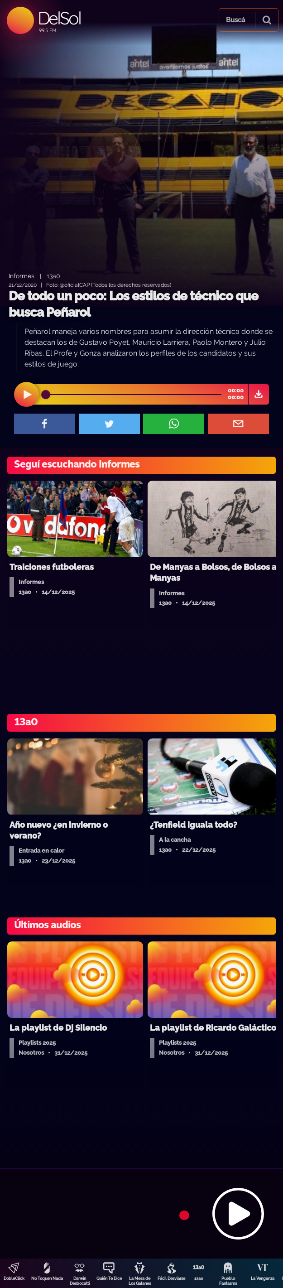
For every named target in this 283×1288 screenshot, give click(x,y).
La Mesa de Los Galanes (140, 1281)
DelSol (59, 18)
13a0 (198, 1278)
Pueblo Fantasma (228, 1281)
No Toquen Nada (47, 1278)
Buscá (235, 20)
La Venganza (262, 1278)
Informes (21, 276)
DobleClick (14, 1278)
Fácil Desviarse (171, 1278)
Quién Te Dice (109, 1278)
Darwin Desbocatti (80, 1281)
